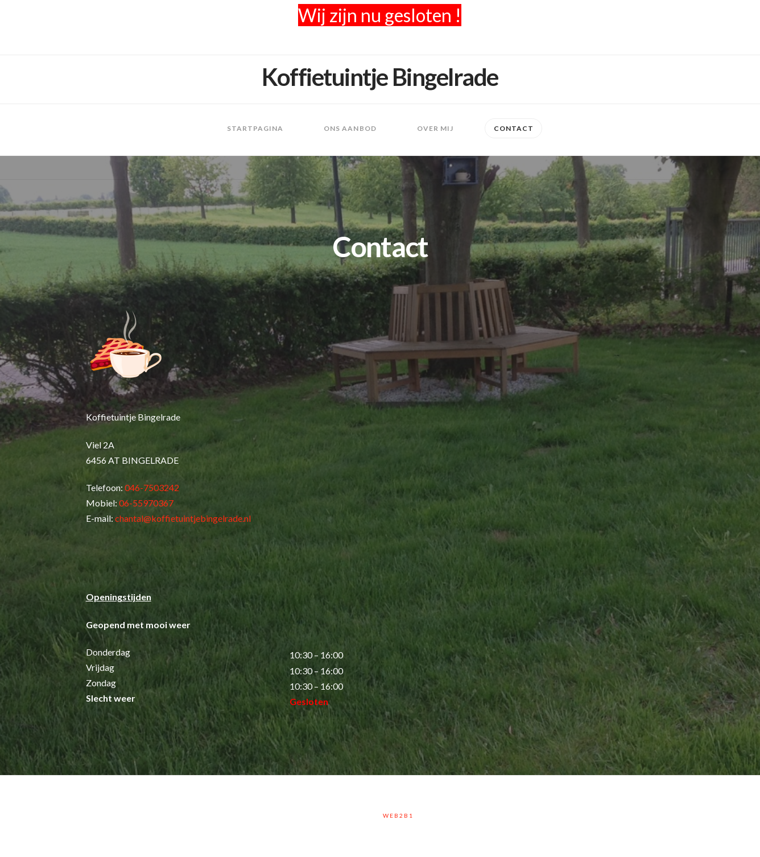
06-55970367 (146, 502)
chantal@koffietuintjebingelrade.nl (183, 518)
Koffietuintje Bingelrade (380, 77)
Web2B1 (398, 815)
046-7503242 (152, 487)
